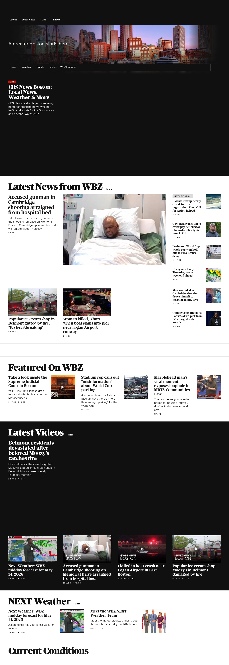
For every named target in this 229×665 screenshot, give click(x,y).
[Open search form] (218, 19)
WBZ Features (69, 67)
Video (53, 67)
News (14, 67)
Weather (27, 67)
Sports (41, 67)
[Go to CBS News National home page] (114, 19)
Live (45, 19)
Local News (29, 19)
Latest (14, 19)
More (110, 189)
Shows (57, 19)
